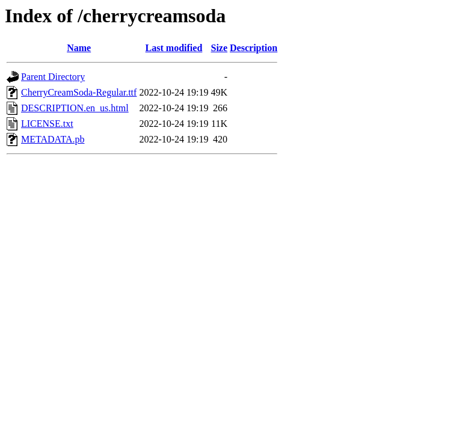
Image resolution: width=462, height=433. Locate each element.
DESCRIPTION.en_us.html (75, 108)
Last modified (174, 48)
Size (219, 48)
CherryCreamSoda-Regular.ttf (79, 92)
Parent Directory (53, 77)
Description (253, 48)
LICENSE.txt (47, 123)
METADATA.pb (52, 139)
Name (79, 48)
